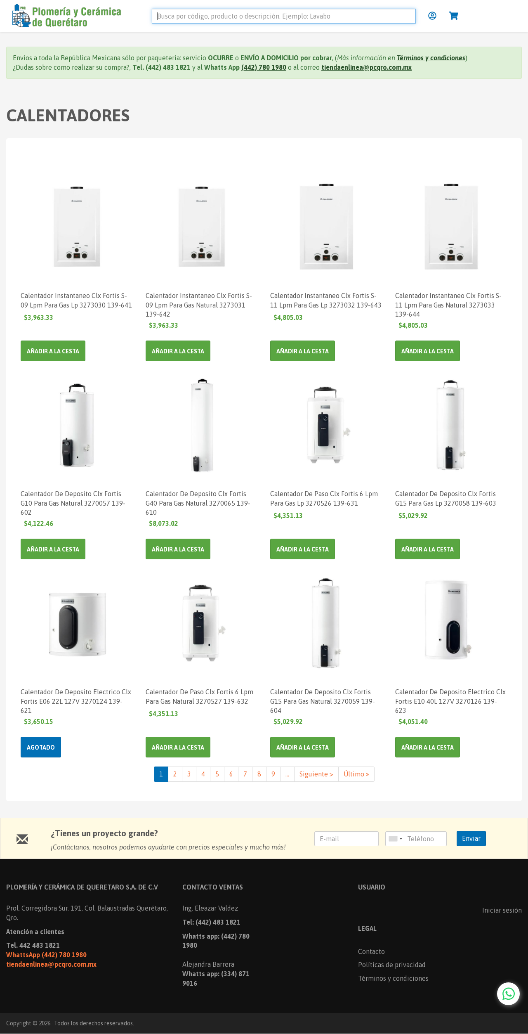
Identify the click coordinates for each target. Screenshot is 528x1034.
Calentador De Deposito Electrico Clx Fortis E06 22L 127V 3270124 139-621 (76, 701)
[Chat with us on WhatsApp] (508, 993)
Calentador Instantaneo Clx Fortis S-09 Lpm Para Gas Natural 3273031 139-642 (199, 304)
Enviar (471, 838)
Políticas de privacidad (392, 964)
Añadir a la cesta (53, 351)
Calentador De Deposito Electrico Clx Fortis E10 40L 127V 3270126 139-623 (450, 701)
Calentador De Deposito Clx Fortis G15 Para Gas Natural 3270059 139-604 (322, 701)
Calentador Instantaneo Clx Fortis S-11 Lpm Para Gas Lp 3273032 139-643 (326, 300)
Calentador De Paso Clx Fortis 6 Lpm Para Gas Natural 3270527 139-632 (199, 696)
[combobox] (395, 839)
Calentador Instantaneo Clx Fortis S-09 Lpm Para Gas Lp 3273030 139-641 (76, 300)
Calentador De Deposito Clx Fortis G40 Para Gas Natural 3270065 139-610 (198, 503)
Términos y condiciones (393, 978)
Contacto (371, 951)
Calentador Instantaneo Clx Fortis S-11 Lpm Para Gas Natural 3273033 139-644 (448, 304)
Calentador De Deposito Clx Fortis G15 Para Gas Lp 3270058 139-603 (445, 498)
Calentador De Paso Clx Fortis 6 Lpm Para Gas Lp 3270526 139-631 (324, 498)
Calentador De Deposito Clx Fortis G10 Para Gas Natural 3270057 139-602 (73, 503)
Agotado (41, 747)
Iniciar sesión (502, 910)
